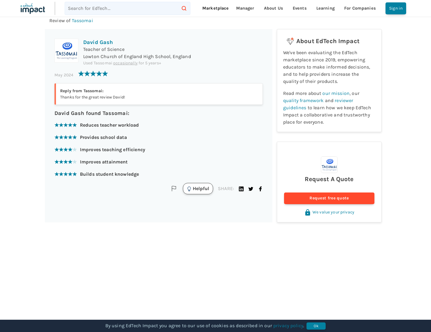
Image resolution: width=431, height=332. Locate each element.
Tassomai (82, 20)
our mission (336, 93)
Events (300, 8)
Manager (245, 8)
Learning (325, 8)
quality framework (303, 100)
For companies (360, 8)
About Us (273, 8)
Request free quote (329, 198)
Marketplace (215, 8)
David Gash (98, 42)
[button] (241, 188)
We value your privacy (329, 212)
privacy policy (288, 325)
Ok (316, 326)
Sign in (396, 8)
